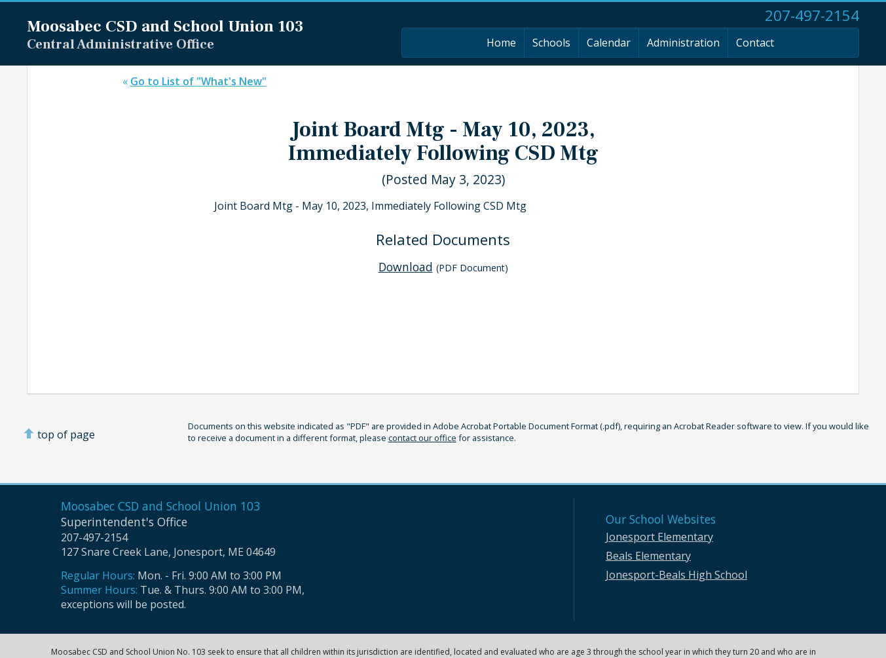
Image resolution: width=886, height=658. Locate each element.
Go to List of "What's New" (198, 81)
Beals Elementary (648, 556)
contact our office (422, 438)
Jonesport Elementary (659, 537)
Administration (683, 42)
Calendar (609, 42)
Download (405, 267)
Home (501, 42)
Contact (755, 42)
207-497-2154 (812, 15)
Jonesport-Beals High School (676, 575)
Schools (551, 42)
